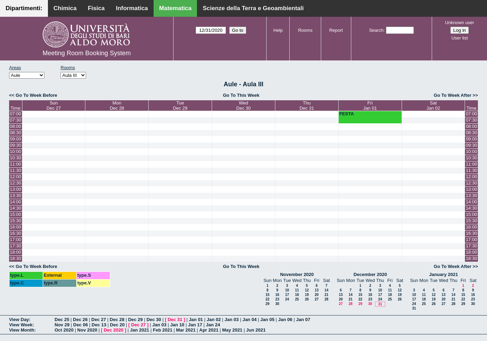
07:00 (15, 113)
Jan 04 (249, 319)
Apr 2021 (209, 330)
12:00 (15, 176)
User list (459, 38)
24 (287, 299)
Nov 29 (62, 324)
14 (326, 290)
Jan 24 (213, 324)
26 (307, 299)
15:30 (15, 220)
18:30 (15, 258)
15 (267, 295)
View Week (21, 324)
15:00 (15, 214)
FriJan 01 (370, 105)
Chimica (65, 8)
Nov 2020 (87, 330)
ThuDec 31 (306, 105)
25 (297, 299)
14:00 (15, 201)
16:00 (15, 227)
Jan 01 (196, 319)
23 (277, 299)
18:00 (15, 252)
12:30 (15, 183)
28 (326, 299)
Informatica (132, 8)
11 (297, 290)
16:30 (15, 233)
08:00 (15, 126)
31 (380, 304)
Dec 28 (117, 319)
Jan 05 (267, 319)
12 (307, 290)
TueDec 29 (180, 105)
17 (287, 295)
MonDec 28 (117, 105)
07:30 (15, 120)
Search (376, 30)
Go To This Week (241, 95)
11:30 (15, 170)
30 (277, 304)
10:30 (15, 157)
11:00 (15, 164)
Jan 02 (214, 319)
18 (297, 295)
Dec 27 (98, 319)
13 (316, 290)
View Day (19, 319)
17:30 (15, 245)
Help (278, 30)
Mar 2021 (186, 330)
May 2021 (232, 330)
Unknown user (459, 22)
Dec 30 (154, 319)
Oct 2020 (64, 330)
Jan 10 (177, 324)
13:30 (15, 195)
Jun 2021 (256, 330)
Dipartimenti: (24, 8)
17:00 (15, 239)
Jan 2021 (139, 330)
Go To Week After (452, 95)
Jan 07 (303, 319)
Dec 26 (80, 319)
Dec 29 (135, 319)
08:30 (15, 132)
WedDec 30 (243, 105)
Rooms (305, 30)
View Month (21, 330)
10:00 (15, 151)
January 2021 (443, 274)
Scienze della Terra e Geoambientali (253, 8)
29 (267, 304)
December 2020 (370, 274)
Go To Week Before (36, 95)
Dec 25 (62, 319)
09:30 (15, 145)
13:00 (15, 189)
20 (316, 295)
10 (287, 290)
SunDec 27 (54, 105)
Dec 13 (99, 324)
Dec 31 (175, 319)
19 (307, 295)
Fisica (96, 8)
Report (336, 30)
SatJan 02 (433, 105)
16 (277, 295)
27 (316, 299)
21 (326, 295)
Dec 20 (117, 324)
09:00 (15, 139)
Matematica (175, 8)
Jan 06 (285, 319)
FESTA (346, 113)
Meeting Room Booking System (87, 53)
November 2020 (297, 274)
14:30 (15, 208)
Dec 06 (80, 324)
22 (267, 299)
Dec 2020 (113, 330)
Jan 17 (195, 324)
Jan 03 (232, 319)
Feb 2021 (162, 330)
